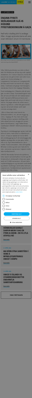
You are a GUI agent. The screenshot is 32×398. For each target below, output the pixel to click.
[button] (16, 222)
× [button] (28, 174)
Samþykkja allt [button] (17, 214)
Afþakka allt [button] (16, 218)
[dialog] (16, 199)
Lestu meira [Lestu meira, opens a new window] (19, 192)
